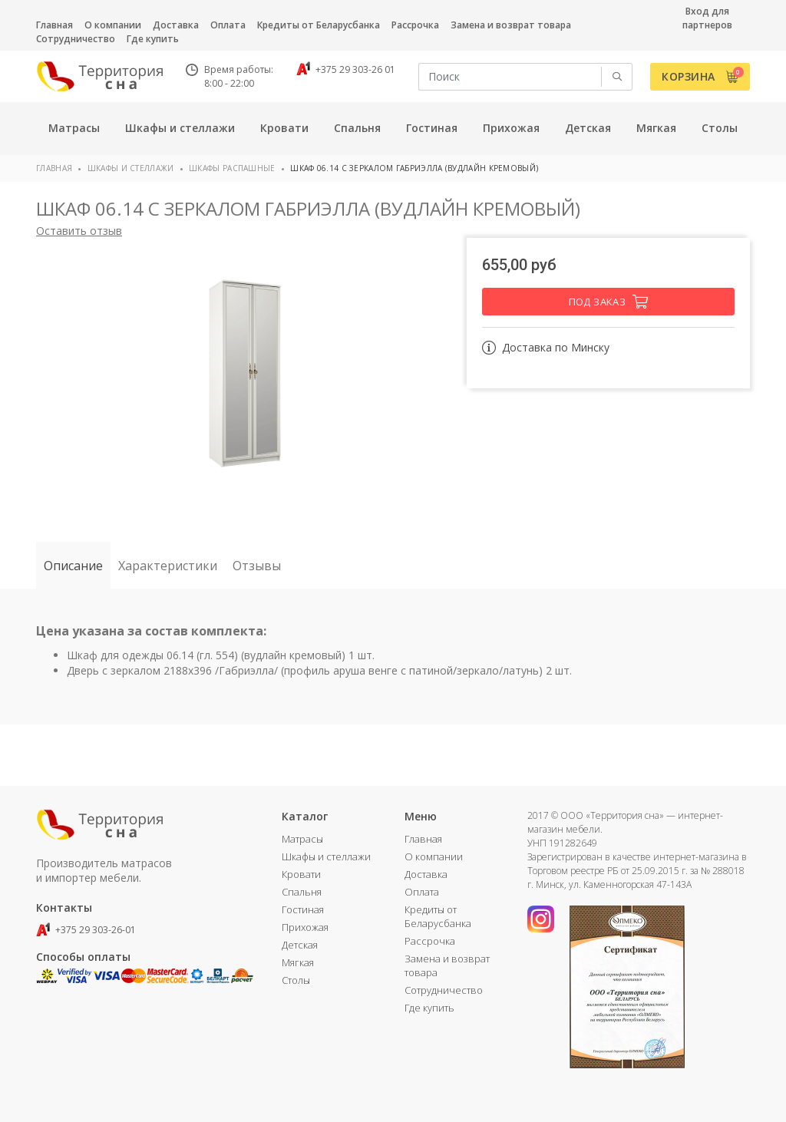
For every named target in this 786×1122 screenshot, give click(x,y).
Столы (296, 980)
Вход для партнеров (707, 18)
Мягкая (298, 962)
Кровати (301, 874)
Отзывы (257, 565)
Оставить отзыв (79, 230)
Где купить (153, 38)
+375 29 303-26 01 (345, 69)
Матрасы (302, 839)
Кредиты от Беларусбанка (318, 24)
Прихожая (305, 927)
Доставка (176, 24)
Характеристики (167, 565)
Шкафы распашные (232, 168)
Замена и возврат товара (511, 24)
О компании (112, 24)
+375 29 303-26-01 (86, 929)
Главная (54, 24)
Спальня (302, 892)
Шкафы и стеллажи (131, 168)
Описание (73, 565)
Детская (300, 945)
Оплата (228, 24)
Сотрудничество (75, 38)
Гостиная (303, 909)
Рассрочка (415, 24)
